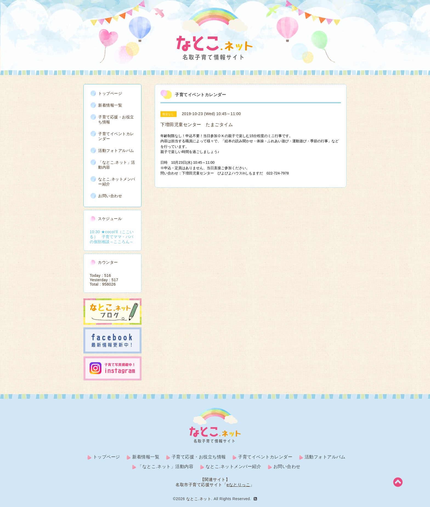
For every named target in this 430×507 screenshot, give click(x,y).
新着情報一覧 (110, 105)
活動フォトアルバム (116, 150)
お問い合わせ (110, 195)
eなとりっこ (238, 484)
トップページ (110, 93)
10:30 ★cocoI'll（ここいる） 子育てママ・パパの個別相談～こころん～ (112, 236)
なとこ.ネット (198, 499)
